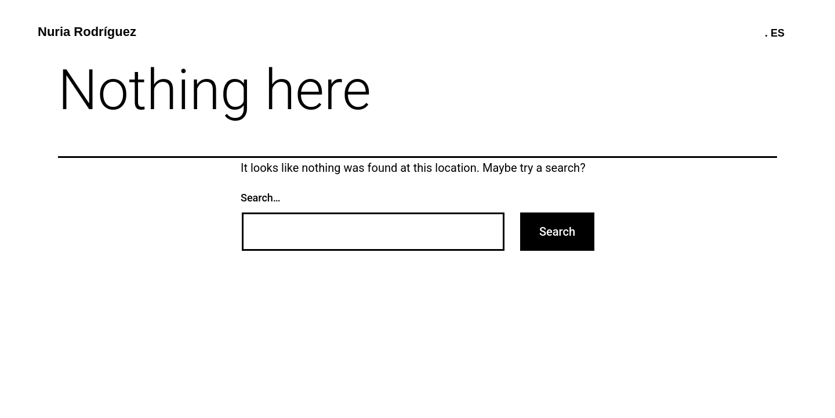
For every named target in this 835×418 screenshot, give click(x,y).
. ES (775, 33)
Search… (261, 198)
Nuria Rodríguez (87, 31)
